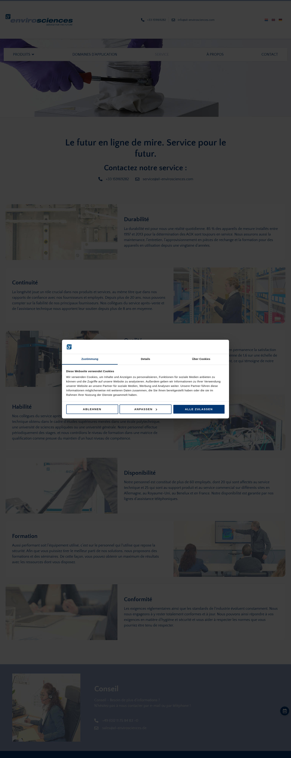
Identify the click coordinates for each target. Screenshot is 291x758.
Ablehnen (92, 409)
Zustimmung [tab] (89, 359)
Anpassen (145, 409)
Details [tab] (145, 359)
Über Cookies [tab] (201, 359)
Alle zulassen (199, 409)
